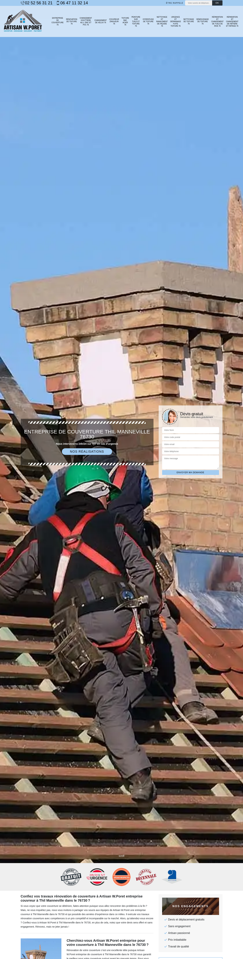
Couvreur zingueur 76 (114, 21)
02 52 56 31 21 (37, 3)
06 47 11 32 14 (72, 3)
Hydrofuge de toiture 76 (148, 21)
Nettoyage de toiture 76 (189, 21)
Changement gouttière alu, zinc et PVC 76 (86, 21)
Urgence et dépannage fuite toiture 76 (175, 21)
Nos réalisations (87, 451)
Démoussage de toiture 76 (202, 21)
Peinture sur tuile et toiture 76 (136, 21)
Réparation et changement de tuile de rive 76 (217, 21)
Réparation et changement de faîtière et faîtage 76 (232, 21)
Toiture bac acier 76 (125, 21)
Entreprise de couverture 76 (58, 21)
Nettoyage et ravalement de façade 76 (162, 21)
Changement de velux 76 (101, 21)
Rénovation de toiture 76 (71, 21)
